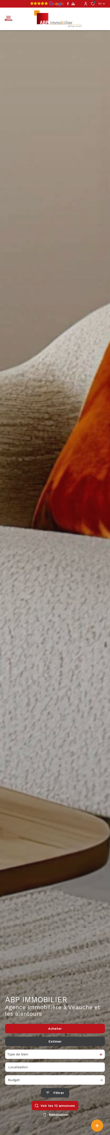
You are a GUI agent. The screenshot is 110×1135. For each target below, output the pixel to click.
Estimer (55, 1041)
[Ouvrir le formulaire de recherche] (55, 1093)
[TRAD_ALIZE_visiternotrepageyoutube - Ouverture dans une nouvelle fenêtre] (73, 3)
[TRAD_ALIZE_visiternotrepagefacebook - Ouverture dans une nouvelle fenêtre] (68, 3)
